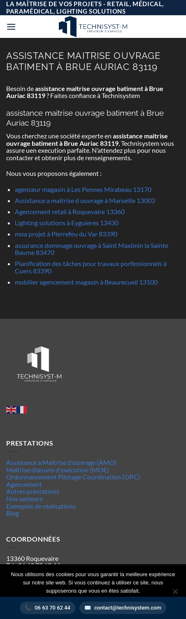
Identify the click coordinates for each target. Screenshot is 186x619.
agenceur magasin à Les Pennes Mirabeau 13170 (83, 189)
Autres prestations (32, 491)
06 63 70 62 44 (52, 608)
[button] (11, 26)
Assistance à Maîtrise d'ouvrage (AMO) (61, 462)
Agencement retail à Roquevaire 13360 (70, 211)
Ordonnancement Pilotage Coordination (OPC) (73, 477)
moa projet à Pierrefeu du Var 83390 (66, 234)
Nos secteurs (24, 498)
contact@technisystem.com (127, 608)
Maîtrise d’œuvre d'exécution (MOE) (57, 470)
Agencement (24, 484)
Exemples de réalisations (41, 506)
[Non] (175, 593)
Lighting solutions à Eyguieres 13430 (67, 223)
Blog (12, 513)
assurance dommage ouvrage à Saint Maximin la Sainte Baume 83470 (91, 249)
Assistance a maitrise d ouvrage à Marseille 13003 (85, 200)
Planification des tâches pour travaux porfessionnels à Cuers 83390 (91, 267)
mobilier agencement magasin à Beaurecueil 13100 (86, 282)
